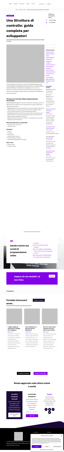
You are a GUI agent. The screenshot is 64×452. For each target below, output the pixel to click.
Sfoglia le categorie (38, 303)
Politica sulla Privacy (49, 449)
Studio (10, 3)
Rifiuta (47, 446)
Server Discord (50, 128)
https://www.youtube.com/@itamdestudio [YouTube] (42, 257)
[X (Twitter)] (53, 411)
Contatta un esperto (23, 375)
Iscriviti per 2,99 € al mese (14, 417)
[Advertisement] (32, 362)
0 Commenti (8, 41)
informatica (26, 231)
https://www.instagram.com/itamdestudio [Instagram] (42, 251)
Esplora (52, 278)
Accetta (36, 446)
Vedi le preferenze (57, 446)
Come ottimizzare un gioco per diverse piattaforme (50, 66)
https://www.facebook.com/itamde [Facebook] (40, 247)
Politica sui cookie (43, 449)
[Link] (47, 4)
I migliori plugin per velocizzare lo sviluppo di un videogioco (14, 330)
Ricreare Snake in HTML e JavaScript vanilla (50, 54)
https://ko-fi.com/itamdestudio (43, 259)
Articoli (33, 3)
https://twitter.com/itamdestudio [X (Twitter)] (45, 253)
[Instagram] (49, 411)
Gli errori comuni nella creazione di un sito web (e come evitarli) (49, 330)
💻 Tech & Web (22, 9)
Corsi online (21, 3)
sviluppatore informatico (34, 231)
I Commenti (49, 91)
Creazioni (15, 3)
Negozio (28, 3)
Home (17, 9)
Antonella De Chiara (50, 126)
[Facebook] (46, 411)
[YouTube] (49, 414)
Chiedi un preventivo (40, 375)
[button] (61, 435)
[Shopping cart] (48, 4)
